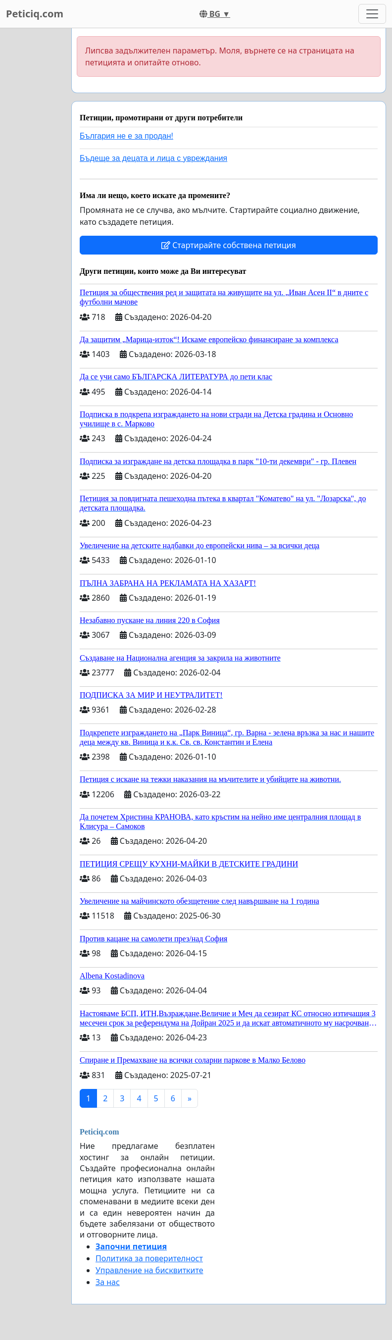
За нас (108, 1282)
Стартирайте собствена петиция (228, 245)
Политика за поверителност (149, 1258)
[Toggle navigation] (372, 14)
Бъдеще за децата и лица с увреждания (153, 158)
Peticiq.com (34, 13)
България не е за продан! (126, 136)
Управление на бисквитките (149, 1270)
